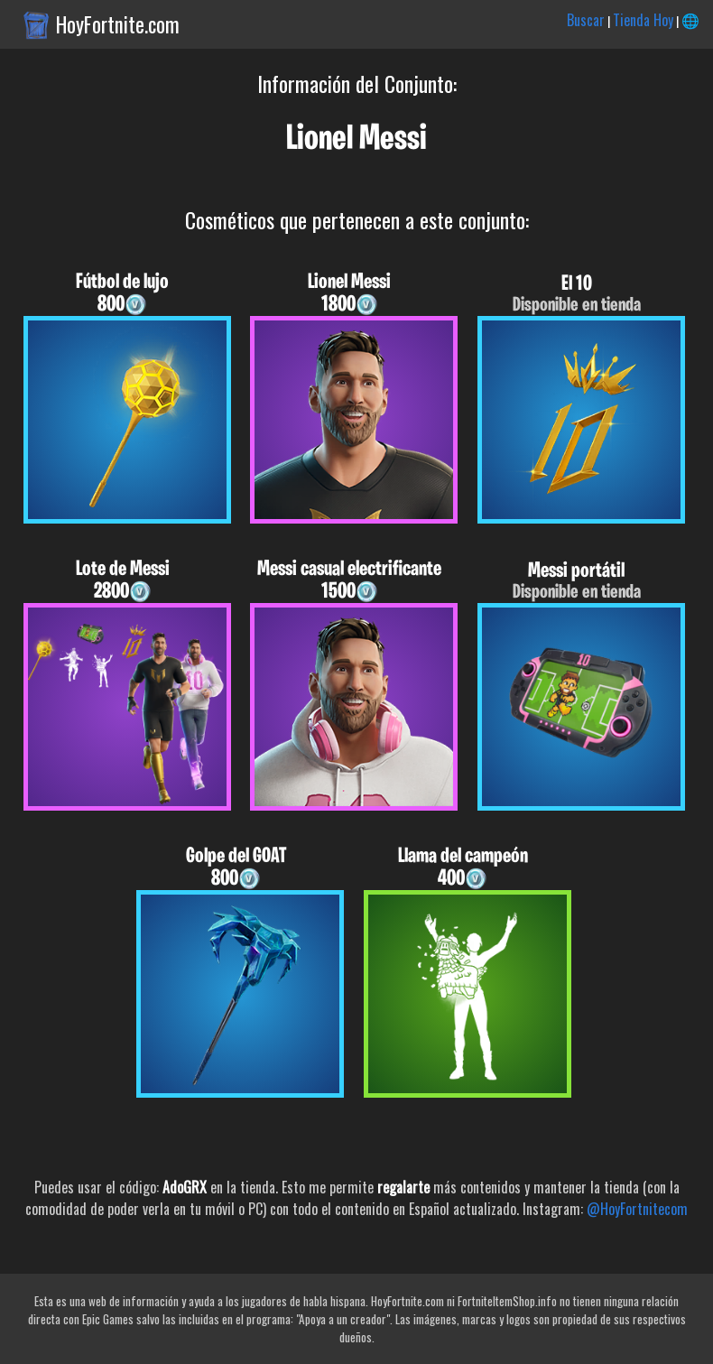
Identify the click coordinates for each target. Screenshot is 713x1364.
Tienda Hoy (643, 20)
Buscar (586, 20)
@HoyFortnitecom (637, 1209)
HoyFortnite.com (118, 24)
